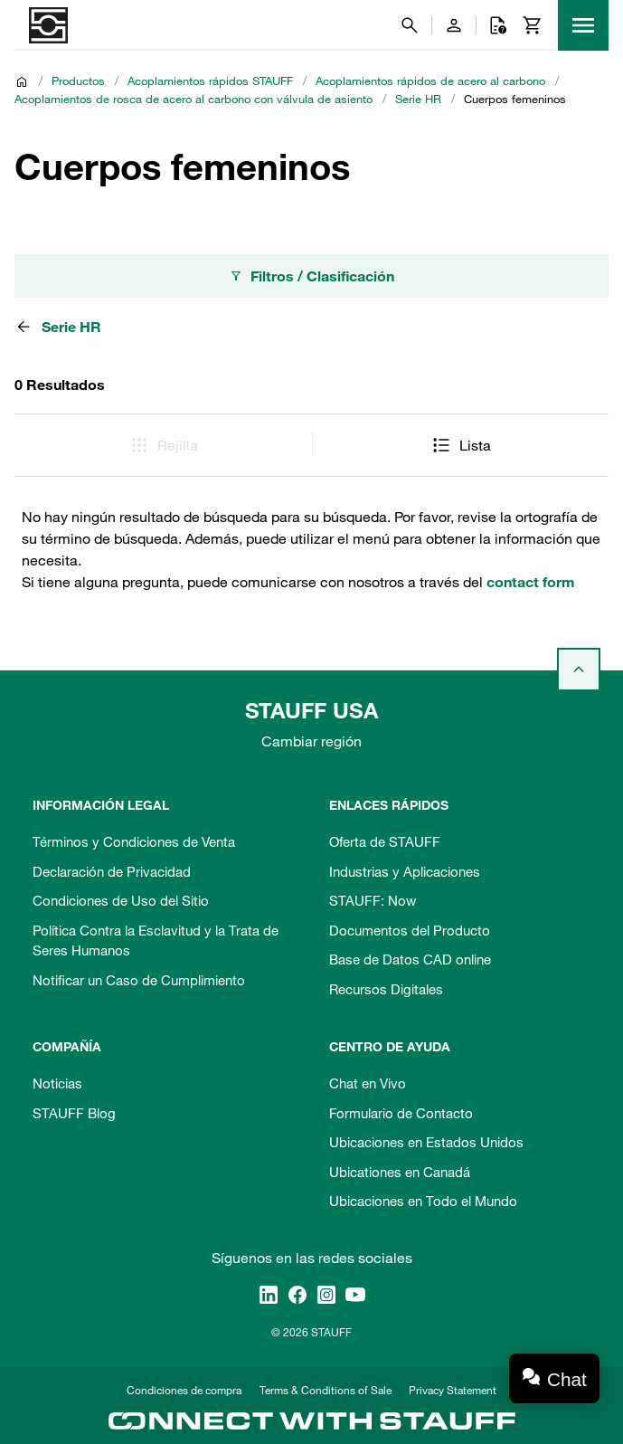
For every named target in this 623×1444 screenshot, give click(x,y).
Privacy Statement (452, 1389)
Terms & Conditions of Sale (326, 1389)
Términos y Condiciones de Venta (134, 841)
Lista (460, 445)
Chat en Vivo (367, 1083)
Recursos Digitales (386, 989)
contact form (530, 582)
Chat (567, 1379)
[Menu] (583, 25)
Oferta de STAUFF (384, 841)
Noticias (57, 1083)
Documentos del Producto (409, 930)
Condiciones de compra (184, 1389)
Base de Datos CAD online (410, 959)
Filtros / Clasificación (311, 276)
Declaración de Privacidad (112, 871)
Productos (78, 80)
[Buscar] (409, 25)
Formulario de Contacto (401, 1113)
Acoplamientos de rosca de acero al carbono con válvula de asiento (193, 98)
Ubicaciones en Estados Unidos (426, 1142)
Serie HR (418, 98)
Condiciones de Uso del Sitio (121, 900)
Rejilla (163, 445)
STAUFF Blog (74, 1113)
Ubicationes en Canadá (399, 1172)
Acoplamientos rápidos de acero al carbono (430, 80)
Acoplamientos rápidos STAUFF (210, 80)
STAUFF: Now (372, 900)
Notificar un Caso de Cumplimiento (139, 980)
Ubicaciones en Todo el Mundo (423, 1200)
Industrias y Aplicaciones (404, 871)
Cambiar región (311, 741)
